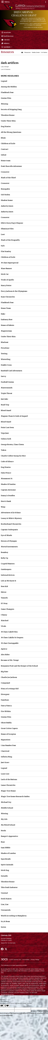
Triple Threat (6, 393)
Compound (5, 683)
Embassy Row (6, 319)
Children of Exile (8, 143)
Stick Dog (5, 870)
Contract (4, 149)
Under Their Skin (8, 336)
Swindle (4, 876)
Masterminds (6, 388)
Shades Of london (8, 484)
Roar (3, 842)
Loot (3, 234)
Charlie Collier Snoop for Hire (13, 456)
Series (3, 927)
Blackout (4, 342)
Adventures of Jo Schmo (11, 513)
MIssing (4, 104)
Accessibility (25, 959)
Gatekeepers (6, 569)
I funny (4, 615)
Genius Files (6, 98)
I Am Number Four (8, 745)
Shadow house (7, 200)
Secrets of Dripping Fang (11, 109)
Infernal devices (8, 575)
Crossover (5, 172)
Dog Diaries (6, 126)
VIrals (3, 626)
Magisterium (6, 331)
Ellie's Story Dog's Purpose (12, 223)
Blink (3, 138)
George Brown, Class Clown (12, 444)
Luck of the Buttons (9, 779)
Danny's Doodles (8, 496)
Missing (4, 813)
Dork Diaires (6, 899)
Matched (4, 620)
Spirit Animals (7, 865)
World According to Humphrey (14, 916)
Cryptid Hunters (8, 564)
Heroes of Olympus (9, 541)
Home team (5, 161)
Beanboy (4, 552)
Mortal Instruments (9, 547)
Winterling (5, 359)
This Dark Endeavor (9, 887)
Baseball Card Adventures (11, 371)
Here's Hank (6, 501)
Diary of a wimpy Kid (10, 689)
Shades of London (8, 853)
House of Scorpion (8, 734)
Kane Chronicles (8, 297)
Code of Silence (7, 461)
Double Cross (6, 365)
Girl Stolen (5, 195)
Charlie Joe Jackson (9, 677)
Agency (4, 649)
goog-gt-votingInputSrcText (23, 1013)
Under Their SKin (8, 121)
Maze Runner (6, 268)
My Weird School (8, 825)
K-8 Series (44, 52)
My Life (4, 819)
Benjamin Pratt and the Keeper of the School (19, 666)
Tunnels (4, 598)
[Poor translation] (6, 1005)
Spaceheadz (6, 859)
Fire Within (6, 711)
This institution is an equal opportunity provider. (14, 965)
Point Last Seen (7, 427)
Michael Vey (6, 802)
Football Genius (7, 382)
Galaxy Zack (6, 439)
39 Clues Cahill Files (9, 632)
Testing (4, 354)
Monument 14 (6, 478)
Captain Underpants (9, 530)
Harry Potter (6, 285)
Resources (27, 52)
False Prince (6, 473)
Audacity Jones (7, 206)
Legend (4, 81)
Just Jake (4, 399)
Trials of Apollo (7, 280)
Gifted (3, 155)
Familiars (5, 700)
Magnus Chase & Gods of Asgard (14, 416)
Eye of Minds (6, 535)
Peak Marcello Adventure (11, 166)
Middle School (7, 808)
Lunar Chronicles (8, 785)
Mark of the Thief (8, 178)
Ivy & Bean (5, 921)
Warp (3, 507)
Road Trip (5, 405)
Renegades (5, 189)
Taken (3, 450)
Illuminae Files (7, 229)
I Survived (5, 751)
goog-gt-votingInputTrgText (39, 1013)
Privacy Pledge (35, 959)
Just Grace (5, 762)
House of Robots (7, 325)
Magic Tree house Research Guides (15, 796)
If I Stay (4, 603)
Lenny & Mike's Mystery (11, 518)
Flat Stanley (6, 251)
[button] (24, 47)
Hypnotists (5, 740)
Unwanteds (6, 910)
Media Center (36, 52)
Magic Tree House (8, 791)
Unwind (4, 893)
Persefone (5, 348)
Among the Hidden (9, 87)
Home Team (6, 308)
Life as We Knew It (8, 581)
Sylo (3, 246)
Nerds (3, 831)
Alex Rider (5, 655)
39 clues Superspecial (9, 263)
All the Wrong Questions (11, 132)
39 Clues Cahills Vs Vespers (12, 637)
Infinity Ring (6, 757)
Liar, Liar (4, 904)
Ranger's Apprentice (9, 836)
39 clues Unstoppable (9, 643)
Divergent (5, 694)
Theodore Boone (7, 115)
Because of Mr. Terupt (10, 660)
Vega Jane (5, 433)
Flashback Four (7, 92)
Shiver (3, 592)
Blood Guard (6, 410)
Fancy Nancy (6, 706)
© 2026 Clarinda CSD (15, 959)
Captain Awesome (8, 490)
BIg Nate (4, 672)
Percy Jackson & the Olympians (14, 291)
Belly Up (4, 558)
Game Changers (7, 609)
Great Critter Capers (9, 728)
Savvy (3, 376)
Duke (3, 314)
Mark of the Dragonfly (10, 240)
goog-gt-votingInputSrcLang (39, 1011)
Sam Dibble (5, 848)
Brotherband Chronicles (11, 524)
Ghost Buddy (6, 723)
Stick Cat (4, 274)
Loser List (5, 774)
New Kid (4, 586)
